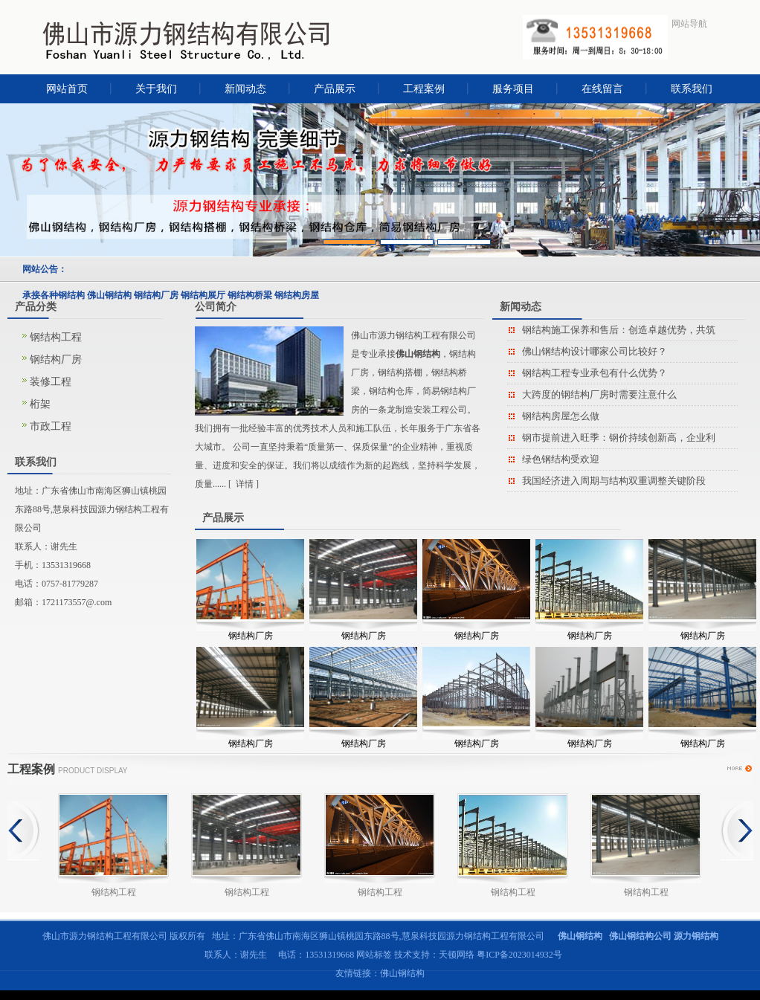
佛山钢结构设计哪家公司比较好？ (594, 351)
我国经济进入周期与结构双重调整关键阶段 (614, 480)
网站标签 (374, 954)
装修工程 (50, 381)
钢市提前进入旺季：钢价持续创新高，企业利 (618, 437)
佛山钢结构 (402, 973)
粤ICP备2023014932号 (519, 954)
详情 (245, 484)
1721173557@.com (77, 602)
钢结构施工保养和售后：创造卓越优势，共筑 (618, 329)
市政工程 (50, 426)
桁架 (40, 404)
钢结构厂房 (56, 359)
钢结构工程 (56, 337)
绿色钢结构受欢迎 (560, 459)
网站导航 (689, 24)
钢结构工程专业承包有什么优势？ (594, 372)
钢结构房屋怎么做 (560, 416)
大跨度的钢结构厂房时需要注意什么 (599, 394)
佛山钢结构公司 (640, 936)
